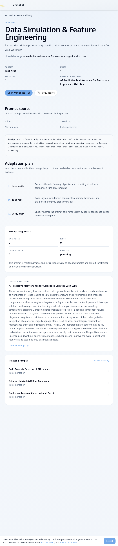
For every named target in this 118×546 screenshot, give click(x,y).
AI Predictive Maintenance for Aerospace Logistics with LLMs (54, 56)
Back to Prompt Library (19, 15)
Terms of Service (68, 542)
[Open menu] (112, 5)
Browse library (101, 360)
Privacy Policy (48, 542)
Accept (109, 540)
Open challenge (19, 345)
